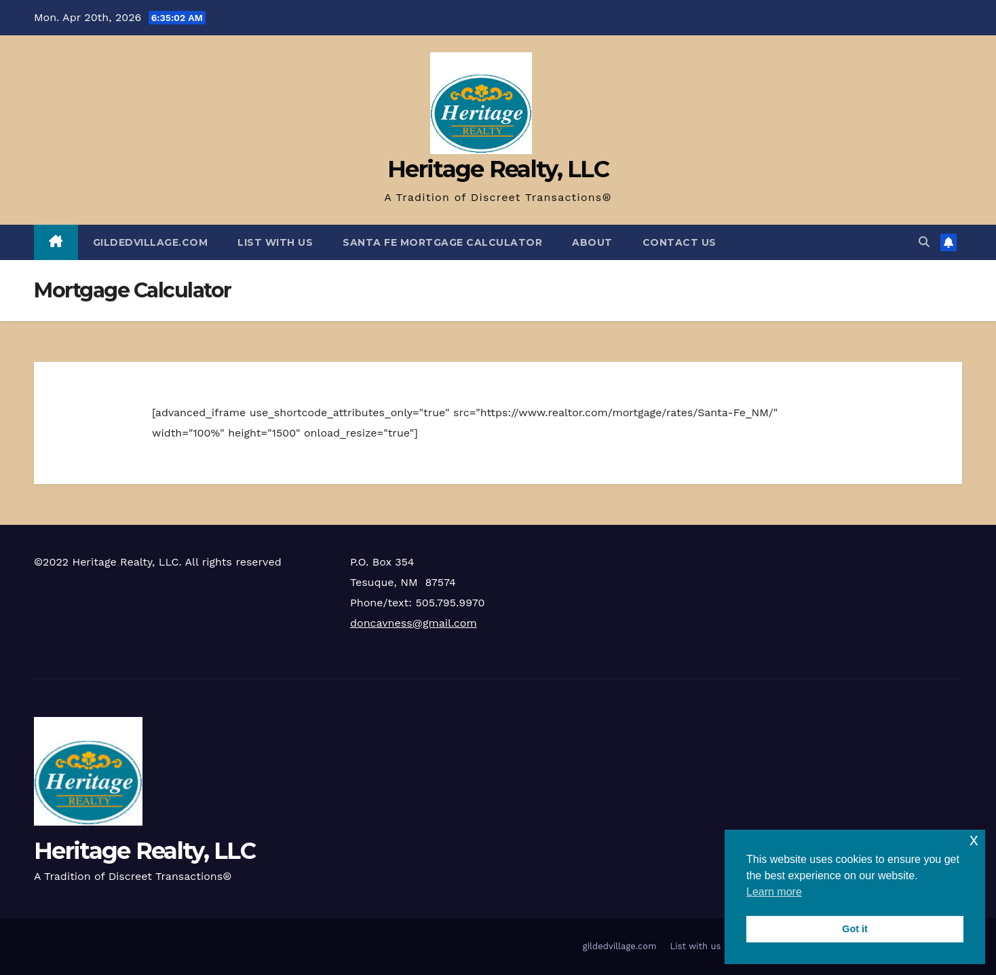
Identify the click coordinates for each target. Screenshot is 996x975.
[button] (924, 242)
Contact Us (679, 242)
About (592, 242)
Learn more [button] (774, 892)
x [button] (974, 839)
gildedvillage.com (150, 242)
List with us (275, 242)
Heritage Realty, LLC (498, 169)
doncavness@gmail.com (413, 623)
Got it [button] (855, 928)
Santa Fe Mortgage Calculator (442, 242)
